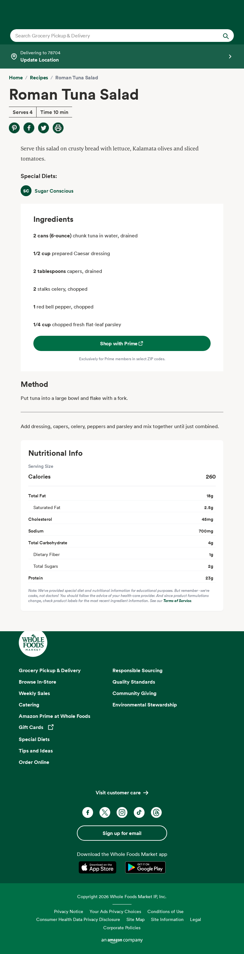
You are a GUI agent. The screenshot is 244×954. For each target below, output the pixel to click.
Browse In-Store (37, 681)
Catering (29, 704)
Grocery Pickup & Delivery (50, 670)
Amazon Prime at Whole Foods (54, 715)
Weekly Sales (34, 693)
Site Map (135, 919)
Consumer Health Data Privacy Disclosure (78, 919)
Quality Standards (133, 681)
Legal (195, 919)
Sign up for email (122, 833)
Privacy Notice (68, 911)
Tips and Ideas (36, 750)
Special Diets (34, 739)
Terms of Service (177, 601)
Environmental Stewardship (144, 704)
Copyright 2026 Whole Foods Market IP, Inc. (121, 896)
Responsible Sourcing (137, 670)
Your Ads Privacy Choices (115, 911)
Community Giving (134, 693)
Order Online (34, 762)
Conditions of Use (165, 911)
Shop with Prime (122, 343)
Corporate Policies (121, 927)
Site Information (167, 919)
